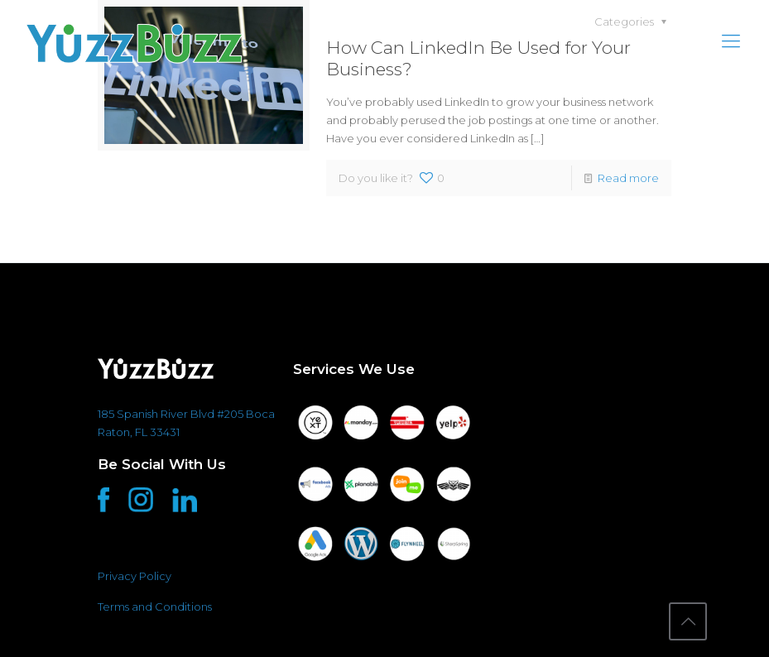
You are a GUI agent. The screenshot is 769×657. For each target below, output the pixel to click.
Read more (628, 178)
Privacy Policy (134, 576)
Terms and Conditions (155, 606)
